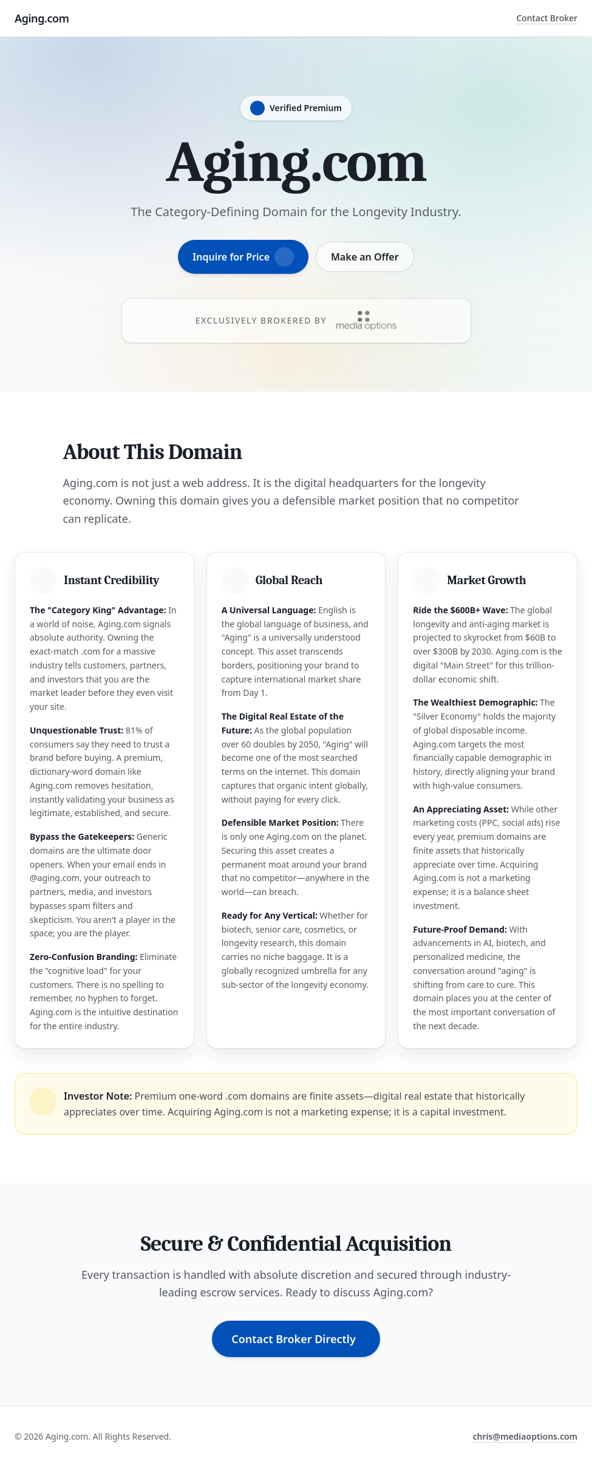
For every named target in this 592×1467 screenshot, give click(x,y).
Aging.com (42, 18)
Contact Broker (546, 18)
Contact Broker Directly (293, 1339)
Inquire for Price (243, 257)
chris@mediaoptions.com (524, 1436)
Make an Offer (365, 257)
